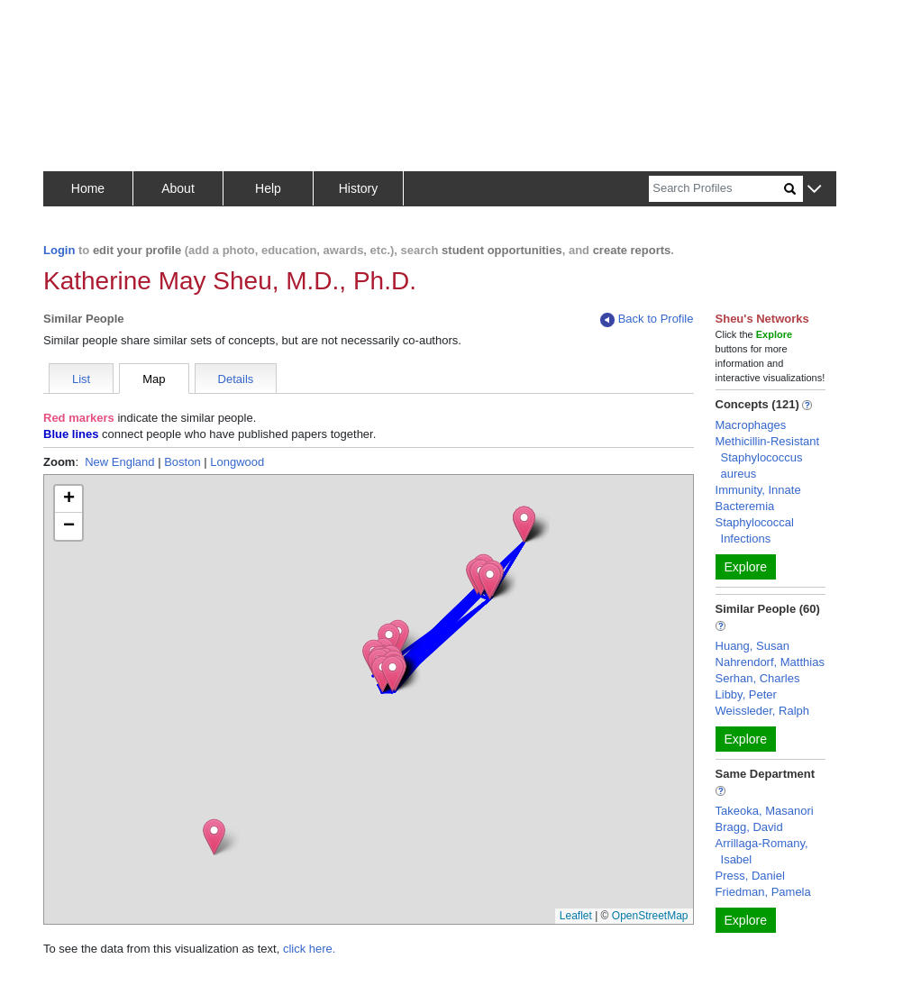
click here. (309, 948)
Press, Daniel (750, 875)
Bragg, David (749, 827)
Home (88, 188)
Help (268, 188)
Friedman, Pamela (763, 892)
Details (236, 379)
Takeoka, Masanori (765, 810)
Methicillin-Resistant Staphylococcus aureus (768, 457)
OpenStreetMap (650, 915)
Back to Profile (647, 319)
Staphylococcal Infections (755, 530)
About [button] (178, 188)
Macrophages (751, 425)
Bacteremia (745, 506)
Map (153, 379)
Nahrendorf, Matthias (770, 662)
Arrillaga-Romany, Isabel (762, 851)
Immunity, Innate (758, 490)
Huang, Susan (752, 646)
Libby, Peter (746, 694)
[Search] (716, 189)
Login (59, 250)
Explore (746, 567)
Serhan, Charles (758, 678)
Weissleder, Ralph (763, 710)
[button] (814, 189)
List (81, 379)
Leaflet (576, 915)
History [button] (358, 188)
